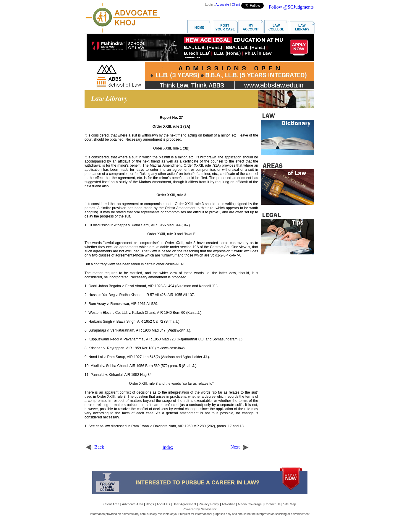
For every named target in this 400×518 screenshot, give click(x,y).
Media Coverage (250, 504)
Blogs (150, 504)
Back (94, 446)
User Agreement (184, 504)
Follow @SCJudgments (291, 6)
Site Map (289, 504)
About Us (163, 504)
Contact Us (272, 504)
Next (240, 446)
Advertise (228, 504)
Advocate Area (132, 504)
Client (236, 4)
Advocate (222, 4)
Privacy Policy (209, 504)
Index (168, 447)
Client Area (111, 504)
